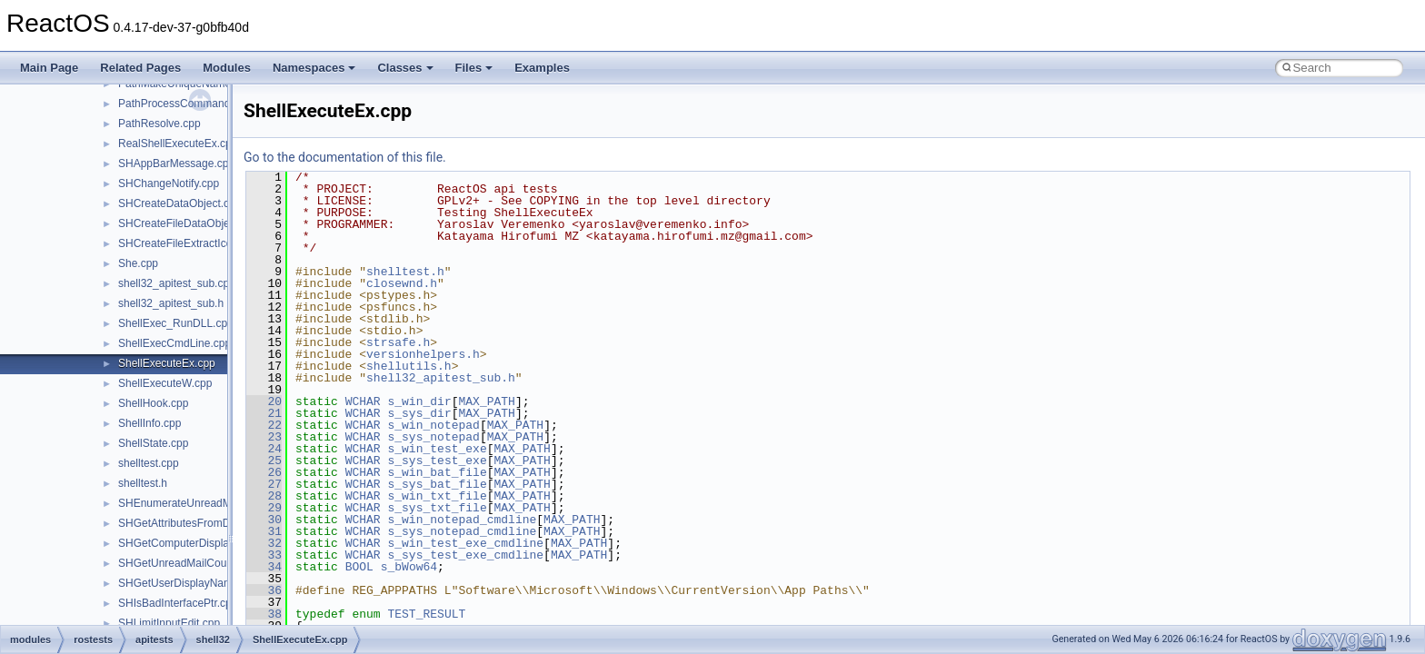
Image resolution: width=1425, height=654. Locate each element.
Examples (542, 67)
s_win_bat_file (436, 472)
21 (264, 413)
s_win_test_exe (436, 449)
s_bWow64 (409, 567)
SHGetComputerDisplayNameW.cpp (206, 543)
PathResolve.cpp (159, 123)
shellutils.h (409, 366)
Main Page (49, 67)
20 (264, 401)
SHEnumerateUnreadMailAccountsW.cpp (217, 503)
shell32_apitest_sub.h (171, 303)
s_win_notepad (433, 425)
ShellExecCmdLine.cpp (174, 343)
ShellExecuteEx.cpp (166, 363)
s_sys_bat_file (436, 484)
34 (264, 567)
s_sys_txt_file (436, 508)
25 (264, 460)
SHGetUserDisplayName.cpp (188, 583)
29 (264, 508)
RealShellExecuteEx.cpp (177, 143)
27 (264, 484)
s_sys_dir (419, 413)
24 (264, 449)
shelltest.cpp (148, 463)
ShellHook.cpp (153, 403)
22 (264, 425)
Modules (227, 67)
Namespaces (314, 67)
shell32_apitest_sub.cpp (176, 283)
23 (264, 437)
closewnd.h (401, 283)
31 (264, 531)
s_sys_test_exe (436, 460)
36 (264, 590)
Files (474, 67)
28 (264, 496)
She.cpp (138, 263)
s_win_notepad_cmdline (461, 519)
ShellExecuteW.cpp (165, 383)
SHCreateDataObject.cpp (179, 203)
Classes (405, 67)
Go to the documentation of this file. (345, 157)
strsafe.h (398, 342)
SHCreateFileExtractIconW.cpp (193, 243)
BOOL (359, 567)
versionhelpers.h (423, 354)
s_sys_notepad (433, 437)
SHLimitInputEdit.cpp (169, 623)
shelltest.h (142, 483)
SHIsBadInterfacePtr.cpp (177, 603)
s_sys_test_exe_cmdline (465, 555)
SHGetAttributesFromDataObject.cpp (207, 523)
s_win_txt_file (436, 496)
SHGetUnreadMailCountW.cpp (192, 563)
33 (264, 555)
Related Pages (140, 67)
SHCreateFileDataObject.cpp (188, 223)
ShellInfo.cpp (149, 423)
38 (264, 614)
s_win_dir (419, 401)
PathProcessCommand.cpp (184, 103)
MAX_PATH (486, 401)
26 (264, 472)
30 (264, 519)
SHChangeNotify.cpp (168, 183)
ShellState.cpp (153, 443)
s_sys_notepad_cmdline (461, 531)
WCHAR (363, 401)
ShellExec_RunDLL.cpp (176, 323)
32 (264, 543)
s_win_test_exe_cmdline (465, 543)
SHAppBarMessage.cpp (176, 163)
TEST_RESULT (426, 614)
